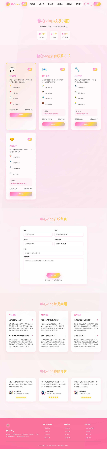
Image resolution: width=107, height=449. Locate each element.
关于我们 (69, 4)
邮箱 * (56, 230)
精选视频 (32, 4)
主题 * (25, 249)
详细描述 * (27, 256)
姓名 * (25, 230)
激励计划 (67, 438)
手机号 (26, 239)
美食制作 (47, 434)
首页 (24, 4)
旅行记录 (47, 438)
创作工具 (60, 4)
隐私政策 (88, 438)
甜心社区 (50, 4)
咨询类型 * (58, 239)
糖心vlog (15, 4)
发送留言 (53, 275)
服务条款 (88, 434)
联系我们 (78, 4)
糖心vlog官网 (90, 428)
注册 (97, 4)
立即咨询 (21, 114)
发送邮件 (53, 124)
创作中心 (41, 4)
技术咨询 (86, 124)
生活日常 (47, 431)
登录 (88, 4)
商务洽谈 (21, 194)
